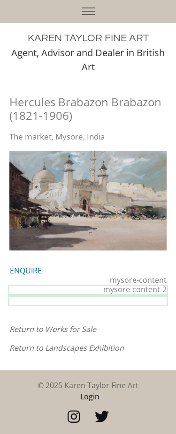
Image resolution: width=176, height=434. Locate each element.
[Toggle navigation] (88, 11)
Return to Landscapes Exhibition (66, 348)
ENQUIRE (26, 270)
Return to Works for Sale (52, 329)
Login (89, 396)
